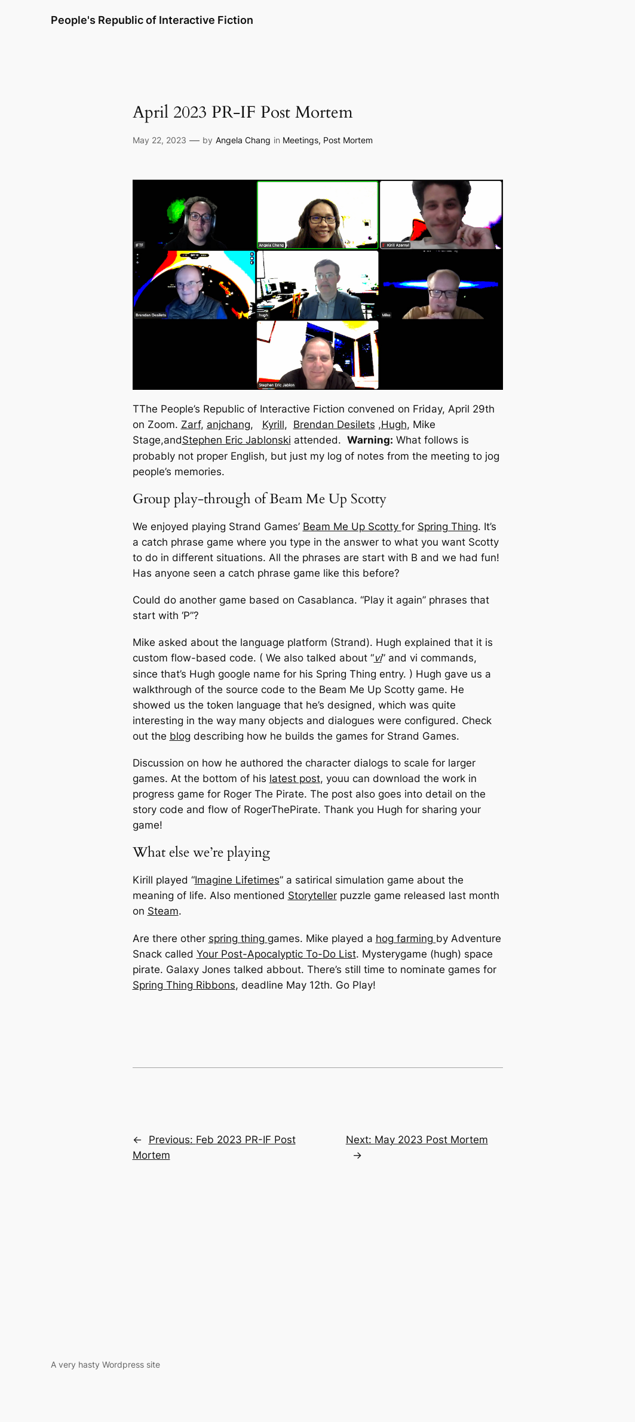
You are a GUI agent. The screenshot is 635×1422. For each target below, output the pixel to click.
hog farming (406, 938)
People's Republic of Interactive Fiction (152, 20)
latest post (294, 778)
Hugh (394, 424)
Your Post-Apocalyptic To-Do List (276, 954)
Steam (163, 911)
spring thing (238, 938)
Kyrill (273, 424)
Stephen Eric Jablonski (236, 440)
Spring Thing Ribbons (184, 985)
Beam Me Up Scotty (352, 527)
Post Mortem (348, 140)
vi (378, 658)
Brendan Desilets (334, 424)
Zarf (191, 424)
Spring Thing (448, 527)
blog (180, 736)
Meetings (300, 140)
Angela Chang (243, 140)
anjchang (228, 424)
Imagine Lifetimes (237, 880)
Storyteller (312, 895)
